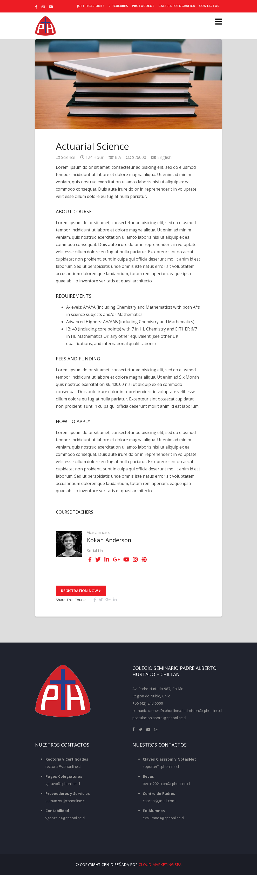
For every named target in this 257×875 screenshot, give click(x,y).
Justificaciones (90, 6)
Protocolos (143, 6)
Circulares (118, 6)
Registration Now (81, 590)
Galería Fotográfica (176, 6)
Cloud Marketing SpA (160, 864)
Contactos (209, 6)
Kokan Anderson (109, 540)
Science (68, 157)
